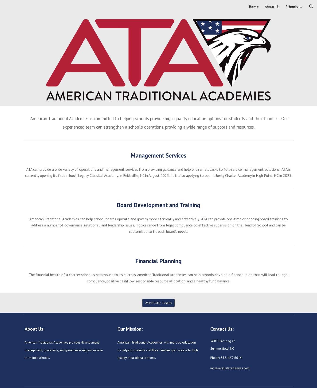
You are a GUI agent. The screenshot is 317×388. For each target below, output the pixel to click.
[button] (311, 6)
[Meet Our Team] (158, 303)
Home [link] (254, 6)
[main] (158, 122)
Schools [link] (292, 6)
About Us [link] (272, 6)
